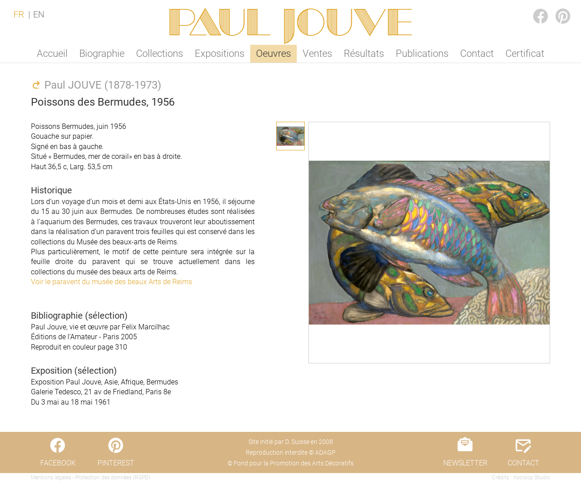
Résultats (364, 53)
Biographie (101, 53)
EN (38, 14)
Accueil (52, 53)
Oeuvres (273, 53)
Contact (477, 53)
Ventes (317, 53)
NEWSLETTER (465, 463)
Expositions (219, 53)
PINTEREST (556, 7)
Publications (422, 53)
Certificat (524, 53)
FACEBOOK (533, 7)
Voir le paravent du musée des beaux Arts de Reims (111, 281)
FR (18, 14)
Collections (159, 53)
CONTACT (523, 463)
